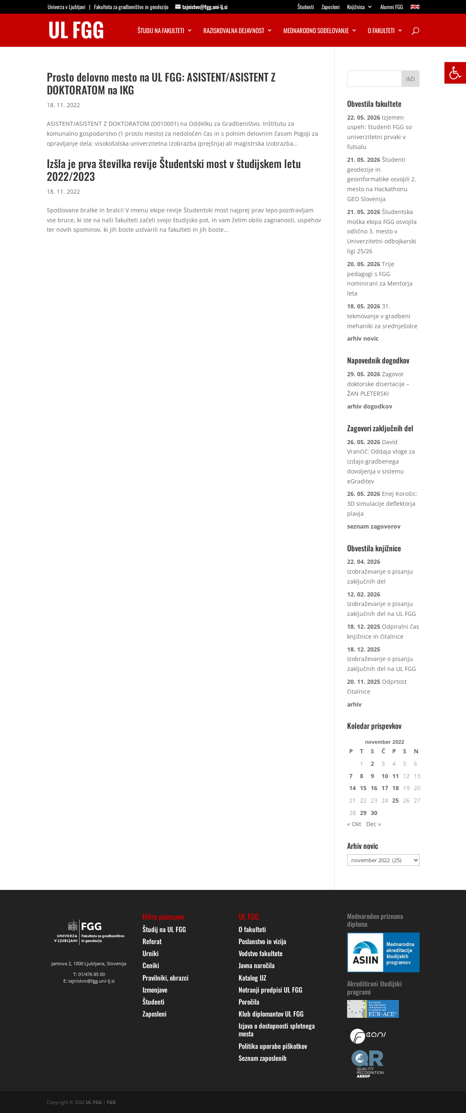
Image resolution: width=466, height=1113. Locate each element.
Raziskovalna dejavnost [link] (233, 31)
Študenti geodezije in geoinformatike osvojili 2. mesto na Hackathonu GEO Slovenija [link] (381, 179)
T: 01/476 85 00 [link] (89, 974)
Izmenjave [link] (154, 990)
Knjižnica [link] (356, 7)
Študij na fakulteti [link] (161, 31)
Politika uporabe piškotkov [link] (273, 1046)
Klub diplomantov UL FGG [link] (271, 1014)
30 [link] (374, 813)
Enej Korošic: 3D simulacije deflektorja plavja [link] (382, 503)
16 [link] (374, 788)
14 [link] (352, 788)
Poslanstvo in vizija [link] (262, 941)
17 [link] (384, 788)
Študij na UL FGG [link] (164, 929)
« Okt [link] (354, 824)
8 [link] (361, 776)
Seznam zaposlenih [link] (263, 1058)
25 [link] (395, 800)
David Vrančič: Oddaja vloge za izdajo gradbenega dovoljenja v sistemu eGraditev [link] (381, 461)
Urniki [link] (150, 953)
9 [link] (372, 776)
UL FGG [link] (94, 1102)
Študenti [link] (305, 7)
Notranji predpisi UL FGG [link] (270, 990)
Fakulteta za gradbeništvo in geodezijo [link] (131, 6)
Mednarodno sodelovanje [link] (316, 31)
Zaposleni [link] (330, 7)
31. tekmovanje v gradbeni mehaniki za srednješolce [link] (382, 316)
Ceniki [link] (150, 965)
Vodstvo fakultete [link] (260, 953)
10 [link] (384, 776)
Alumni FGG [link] (391, 7)
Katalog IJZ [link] (252, 978)
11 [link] (395, 776)
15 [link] (363, 788)
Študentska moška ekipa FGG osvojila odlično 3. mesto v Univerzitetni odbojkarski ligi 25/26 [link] (382, 231)
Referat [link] (152, 941)
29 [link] (363, 813)
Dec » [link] (373, 824)
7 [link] (351, 776)
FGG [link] (111, 1102)
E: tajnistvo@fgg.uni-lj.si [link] (89, 981)
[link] (455, 73)
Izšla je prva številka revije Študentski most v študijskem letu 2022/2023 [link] (174, 169)
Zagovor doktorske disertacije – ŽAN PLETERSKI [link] (378, 384)
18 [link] (395, 788)
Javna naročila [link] (257, 965)
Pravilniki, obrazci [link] (165, 978)
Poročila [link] (249, 1002)
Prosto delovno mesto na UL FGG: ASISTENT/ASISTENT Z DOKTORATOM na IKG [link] (161, 83)
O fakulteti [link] (381, 31)
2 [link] (372, 763)
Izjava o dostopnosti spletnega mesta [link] (277, 1029)
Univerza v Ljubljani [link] (66, 6)
